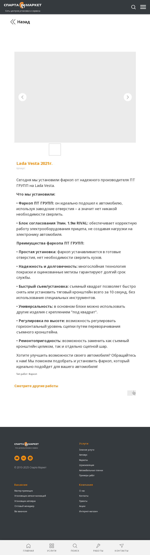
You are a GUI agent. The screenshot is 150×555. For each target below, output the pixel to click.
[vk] (23, 458)
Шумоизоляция (86, 465)
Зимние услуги (86, 449)
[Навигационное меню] (143, 7)
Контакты (83, 495)
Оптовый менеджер (24, 506)
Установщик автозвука (25, 501)
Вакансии (21, 485)
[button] (133, 6)
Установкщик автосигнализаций (30, 495)
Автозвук (83, 454)
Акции (82, 506)
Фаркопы (83, 460)
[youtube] (16, 458)
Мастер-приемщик (23, 490)
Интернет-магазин (88, 511)
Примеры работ (87, 475)
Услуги (83, 443)
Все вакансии (20, 511)
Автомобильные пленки (91, 470)
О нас (82, 490)
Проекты (83, 501)
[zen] (30, 458)
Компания (86, 485)
